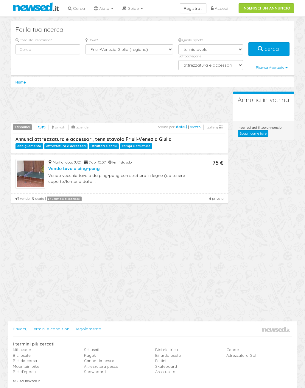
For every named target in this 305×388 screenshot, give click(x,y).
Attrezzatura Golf (242, 355)
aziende (79, 127)
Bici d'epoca (24, 371)
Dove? (91, 40)
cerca (269, 48)
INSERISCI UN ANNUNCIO (266, 8)
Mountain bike (26, 366)
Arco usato (165, 371)
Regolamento (87, 329)
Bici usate (22, 355)
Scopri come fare (253, 133)
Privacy (20, 329)
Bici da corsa (25, 360)
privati (58, 127)
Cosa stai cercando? (33, 40)
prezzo (195, 127)
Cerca (76, 8)
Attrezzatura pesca (101, 366)
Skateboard (166, 366)
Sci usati (91, 349)
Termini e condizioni (51, 329)
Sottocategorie (189, 56)
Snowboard (95, 371)
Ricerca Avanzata (272, 67)
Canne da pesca (99, 360)
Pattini (160, 360)
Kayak (90, 355)
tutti (42, 127)
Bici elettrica (166, 349)
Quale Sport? (190, 40)
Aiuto (103, 8)
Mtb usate (22, 349)
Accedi (219, 8)
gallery (214, 127)
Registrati (193, 8)
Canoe (232, 349)
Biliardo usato (168, 355)
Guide (132, 8)
